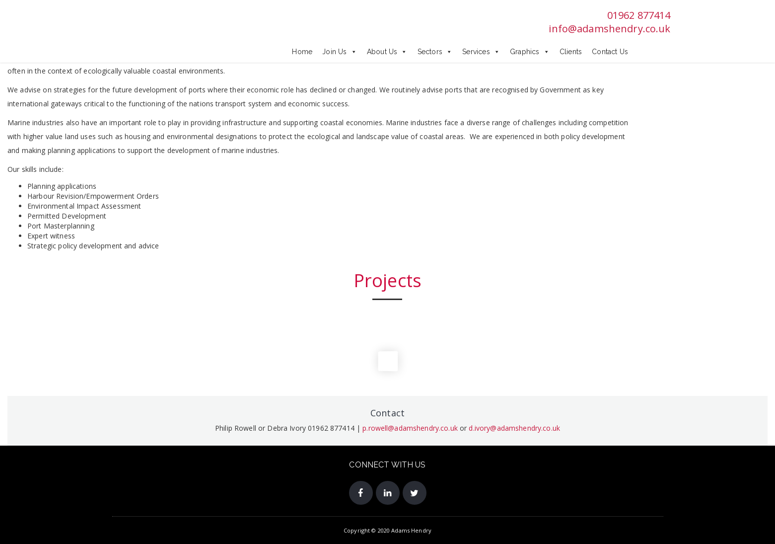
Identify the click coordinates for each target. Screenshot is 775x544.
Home (302, 52)
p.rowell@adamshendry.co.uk (410, 428)
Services (481, 52)
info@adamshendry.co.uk (609, 28)
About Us (387, 52)
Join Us (339, 52)
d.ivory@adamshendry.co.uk (514, 428)
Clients (571, 52)
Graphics (530, 52)
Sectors (435, 52)
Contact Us (610, 52)
